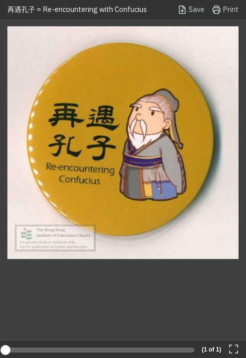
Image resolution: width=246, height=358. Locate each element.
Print (225, 9)
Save (191, 9)
